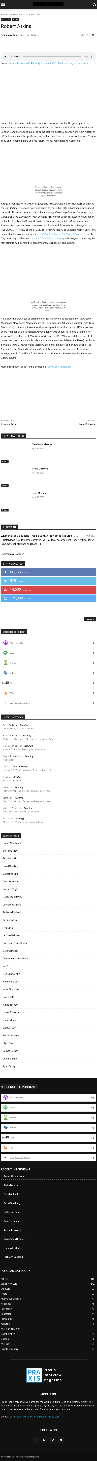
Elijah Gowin (9, 1043)
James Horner (10, 1051)
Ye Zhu (6, 966)
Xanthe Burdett (11, 981)
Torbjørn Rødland (12, 912)
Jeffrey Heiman (11, 935)
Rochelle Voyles (11, 889)
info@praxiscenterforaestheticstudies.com (36, 1416)
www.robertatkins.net (59, 366)
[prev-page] (3, 517)
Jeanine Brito (10, 1058)
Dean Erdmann (11, 881)
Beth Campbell (10, 951)
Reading (24, 725)
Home (4, 14)
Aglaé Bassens (11, 1004)
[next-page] (8, 517)
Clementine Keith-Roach (15, 958)
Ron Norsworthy (11, 974)
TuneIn (46, 63)
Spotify (36, 63)
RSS (54, 63)
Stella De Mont (40, 468)
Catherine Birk (10, 874)
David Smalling (10, 866)
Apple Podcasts (21, 63)
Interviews (13, 14)
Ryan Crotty (9, 1066)
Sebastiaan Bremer (13, 897)
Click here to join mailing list (73, 63)
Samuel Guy (9, 1027)
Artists (24, 14)
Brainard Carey (11, 35)
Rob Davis (8, 927)
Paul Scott (8, 997)
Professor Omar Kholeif (15, 943)
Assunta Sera (8, 424)
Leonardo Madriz (12, 904)
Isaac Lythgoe (10, 1020)
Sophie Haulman (11, 1035)
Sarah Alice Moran (42, 444)
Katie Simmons (11, 989)
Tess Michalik (39, 493)
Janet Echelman (87, 424)
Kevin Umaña (10, 920)
